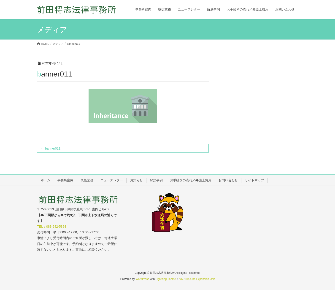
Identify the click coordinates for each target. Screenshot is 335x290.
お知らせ (136, 180)
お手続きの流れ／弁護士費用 (190, 180)
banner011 (52, 148)
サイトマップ (254, 180)
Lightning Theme (166, 279)
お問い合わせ (228, 180)
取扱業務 (87, 180)
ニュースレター (111, 180)
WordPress (142, 279)
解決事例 (156, 180)
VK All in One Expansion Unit (197, 279)
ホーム (45, 180)
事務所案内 (65, 180)
